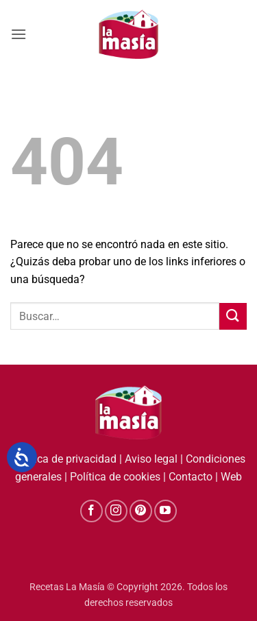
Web (231, 476)
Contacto (190, 476)
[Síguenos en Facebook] (91, 511)
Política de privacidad (64, 458)
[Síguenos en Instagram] (116, 511)
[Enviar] (233, 316)
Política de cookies (115, 476)
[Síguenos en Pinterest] (141, 511)
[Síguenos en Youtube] (165, 511)
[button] (18, 34)
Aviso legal (151, 458)
